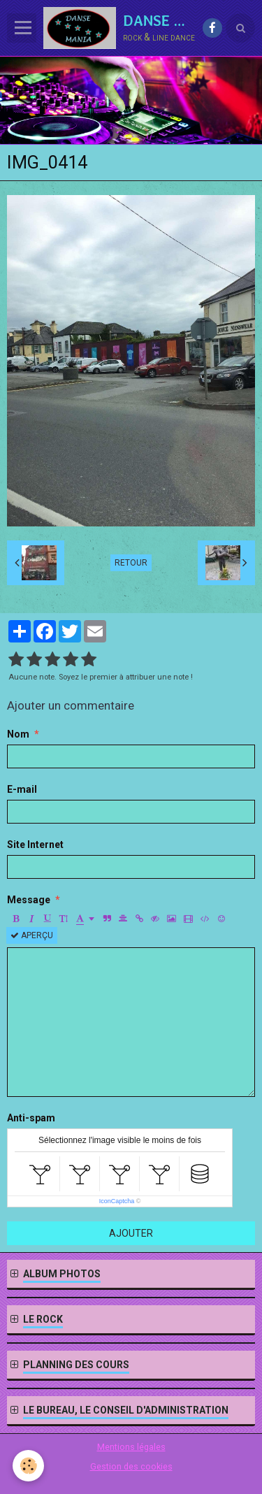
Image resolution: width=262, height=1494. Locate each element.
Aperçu (31, 935)
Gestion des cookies (131, 1466)
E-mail (22, 789)
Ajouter (131, 1233)
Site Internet (35, 844)
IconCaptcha (117, 1201)
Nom (18, 734)
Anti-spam (31, 1117)
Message (28, 899)
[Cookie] (28, 1465)
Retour (131, 563)
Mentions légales (131, 1447)
